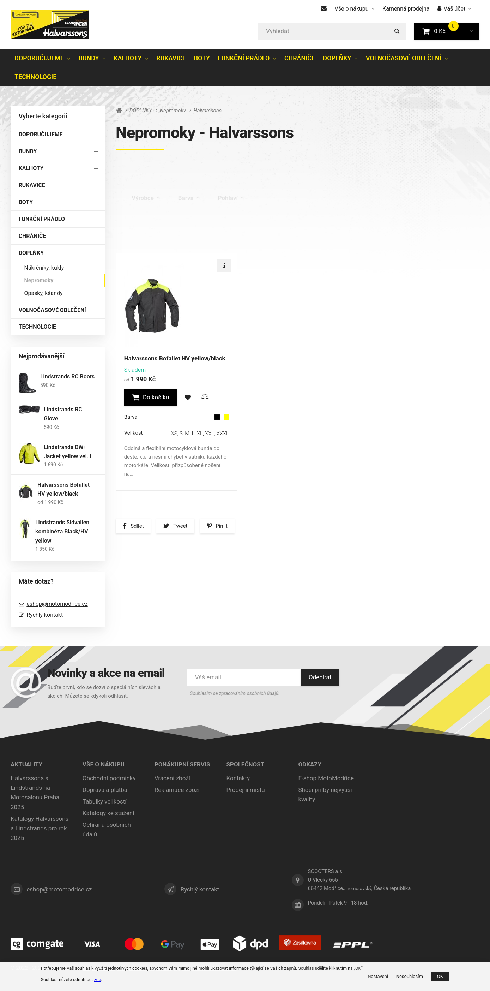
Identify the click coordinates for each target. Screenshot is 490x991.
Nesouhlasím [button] (409, 976)
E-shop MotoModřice (326, 778)
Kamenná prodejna (405, 8)
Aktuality (26, 764)
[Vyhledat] (332, 31)
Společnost (245, 764)
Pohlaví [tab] (231, 182)
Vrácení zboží (172, 778)
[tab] (450, 246)
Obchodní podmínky (109, 778)
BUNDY (89, 58)
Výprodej (143, 211)
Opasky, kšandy (43, 293)
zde (97, 979)
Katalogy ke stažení (108, 813)
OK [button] (440, 976)
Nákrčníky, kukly (44, 267)
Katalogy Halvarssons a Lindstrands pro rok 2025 (39, 828)
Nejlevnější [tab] (187, 240)
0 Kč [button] (443, 31)
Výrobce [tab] (146, 182)
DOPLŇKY (337, 58)
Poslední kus (188, 211)
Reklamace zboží (177, 789)
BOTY (202, 58)
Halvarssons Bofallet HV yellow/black (174, 358)
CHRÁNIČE (299, 58)
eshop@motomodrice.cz (56, 604)
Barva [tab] (189, 182)
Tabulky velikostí (105, 801)
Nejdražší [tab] (230, 240)
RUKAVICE (171, 58)
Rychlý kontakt (44, 614)
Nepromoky (39, 280)
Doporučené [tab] (140, 240)
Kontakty (238, 778)
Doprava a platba (105, 789)
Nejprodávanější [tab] (280, 240)
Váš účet (454, 8)
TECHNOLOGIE (35, 76)
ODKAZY (309, 764)
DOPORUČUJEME (39, 58)
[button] (471, 31)
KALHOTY (127, 58)
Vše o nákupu (355, 8)
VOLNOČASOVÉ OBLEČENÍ (403, 58)
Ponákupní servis (182, 764)
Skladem (232, 211)
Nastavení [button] (378, 976)
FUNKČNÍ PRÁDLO (244, 58)
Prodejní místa (245, 789)
